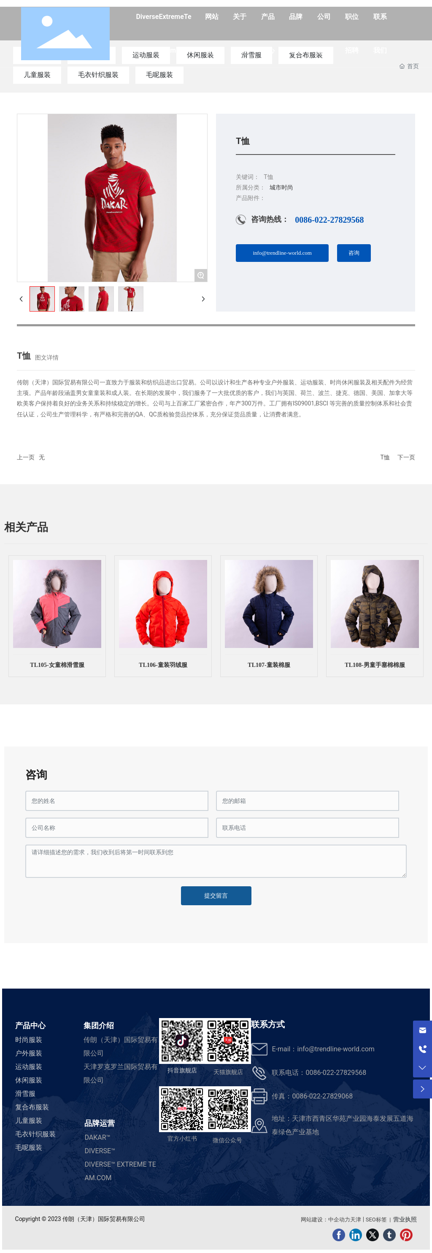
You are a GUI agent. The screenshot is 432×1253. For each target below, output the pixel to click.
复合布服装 (32, 1107)
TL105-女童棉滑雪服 (57, 665)
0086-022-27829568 (329, 219)
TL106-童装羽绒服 (163, 665)
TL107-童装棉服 (269, 665)
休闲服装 (28, 1080)
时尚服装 (28, 1040)
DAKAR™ (97, 1137)
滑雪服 (25, 1094)
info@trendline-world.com (335, 1049)
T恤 (385, 457)
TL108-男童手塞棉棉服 (375, 665)
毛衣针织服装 (98, 75)
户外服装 (28, 1053)
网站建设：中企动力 (325, 1219)
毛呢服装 (159, 75)
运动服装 (28, 1067)
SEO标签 (376, 1219)
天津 (355, 1219)
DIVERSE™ (99, 1151)
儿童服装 (37, 75)
